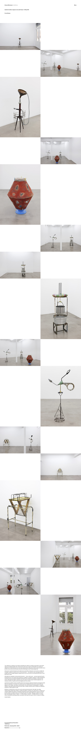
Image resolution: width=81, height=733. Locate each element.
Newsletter (7, 727)
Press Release (7, 13)
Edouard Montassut (9, 5)
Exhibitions (15, 5)
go (19, 727)
